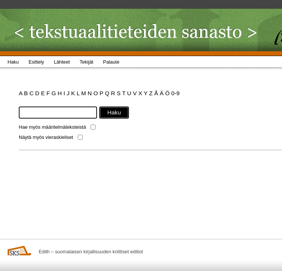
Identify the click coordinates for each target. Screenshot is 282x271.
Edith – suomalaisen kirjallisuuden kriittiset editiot (91, 251)
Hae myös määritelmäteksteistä (52, 127)
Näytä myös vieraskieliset (46, 137)
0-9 (175, 93)
